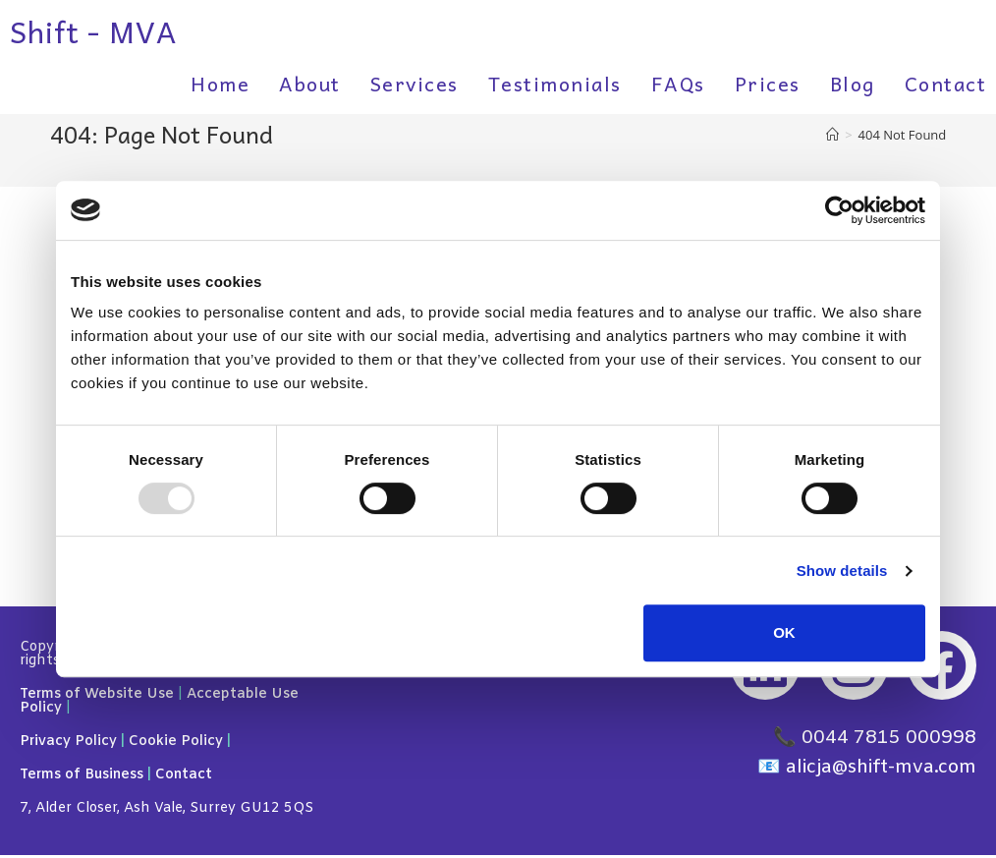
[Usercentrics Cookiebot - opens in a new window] (839, 210)
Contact (183, 778)
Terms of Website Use (97, 697)
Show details (842, 570)
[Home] (832, 134)
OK (784, 632)
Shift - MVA (93, 31)
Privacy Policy (68, 744)
